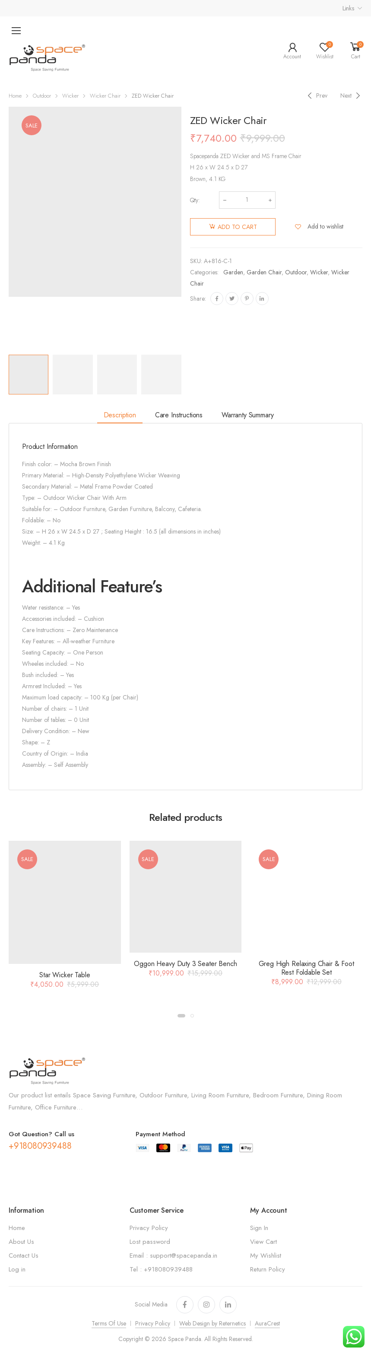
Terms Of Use (109, 1323)
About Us (21, 1241)
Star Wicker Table (64, 975)
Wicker (70, 96)
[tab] (120, 415)
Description (120, 415)
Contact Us (23, 1255)
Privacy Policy (149, 1228)
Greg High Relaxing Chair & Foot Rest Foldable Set (306, 968)
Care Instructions (179, 415)
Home (15, 96)
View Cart (263, 1241)
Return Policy (267, 1269)
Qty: (195, 200)
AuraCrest (267, 1323)
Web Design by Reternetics (212, 1323)
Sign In (259, 1228)
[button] (181, 1016)
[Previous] (316, 95)
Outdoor (42, 96)
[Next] (351, 95)
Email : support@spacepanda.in (173, 1255)
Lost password (150, 1241)
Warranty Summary (247, 415)
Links (348, 8)
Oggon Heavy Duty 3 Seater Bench (185, 964)
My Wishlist (265, 1255)
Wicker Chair (105, 96)
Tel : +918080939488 (161, 1269)
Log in (17, 1269)
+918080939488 (40, 1146)
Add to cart (237, 226)
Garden (233, 272)
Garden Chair (264, 272)
